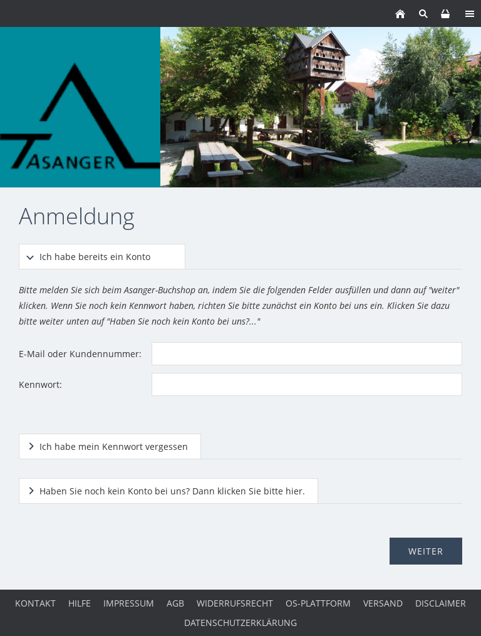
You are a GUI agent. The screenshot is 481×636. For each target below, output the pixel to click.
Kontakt (35, 603)
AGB (175, 603)
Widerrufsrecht (235, 603)
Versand (383, 603)
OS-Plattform (318, 603)
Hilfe (79, 603)
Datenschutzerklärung (240, 622)
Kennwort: (40, 384)
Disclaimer (440, 603)
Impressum (128, 603)
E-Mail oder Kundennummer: (80, 354)
